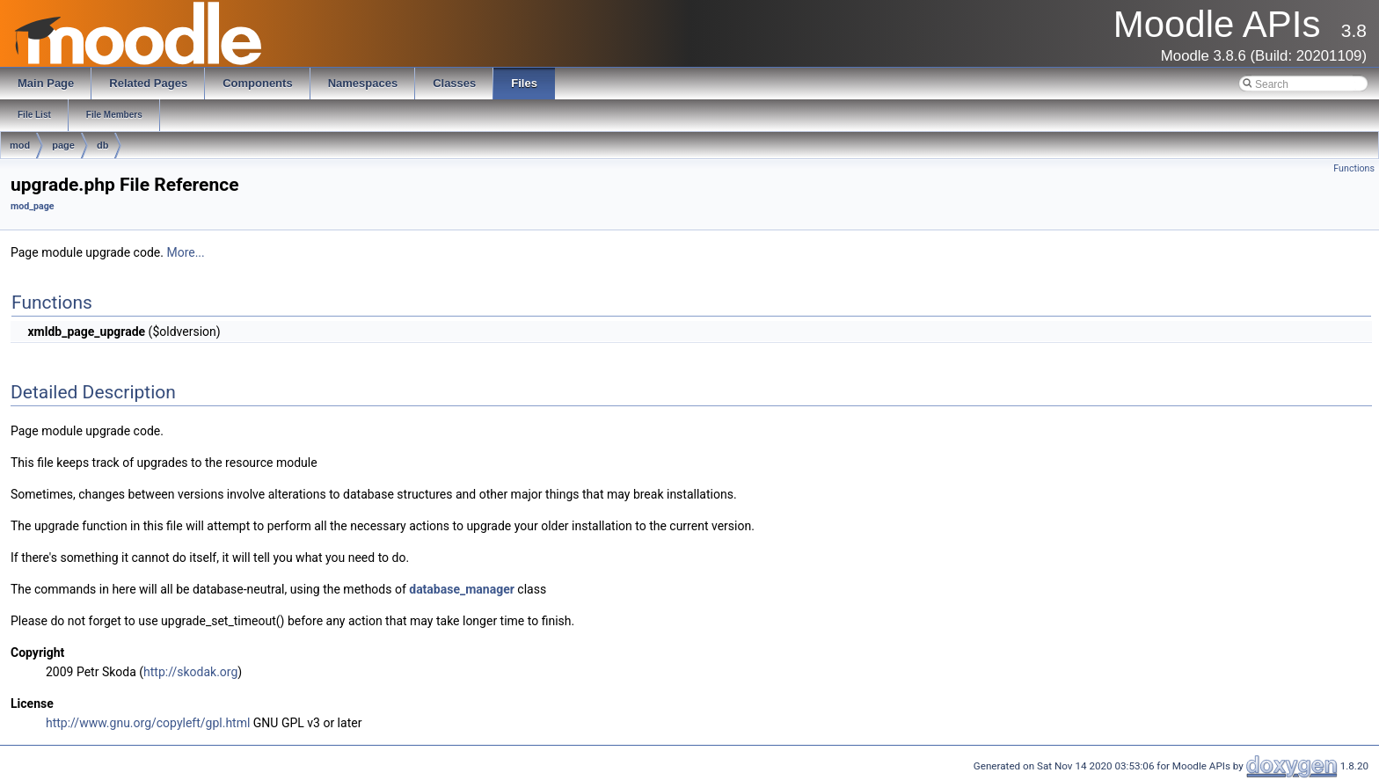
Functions (1354, 168)
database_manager (461, 589)
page (63, 145)
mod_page (33, 206)
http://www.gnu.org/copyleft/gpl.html (148, 723)
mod (20, 145)
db (102, 145)
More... (185, 252)
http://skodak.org (190, 672)
